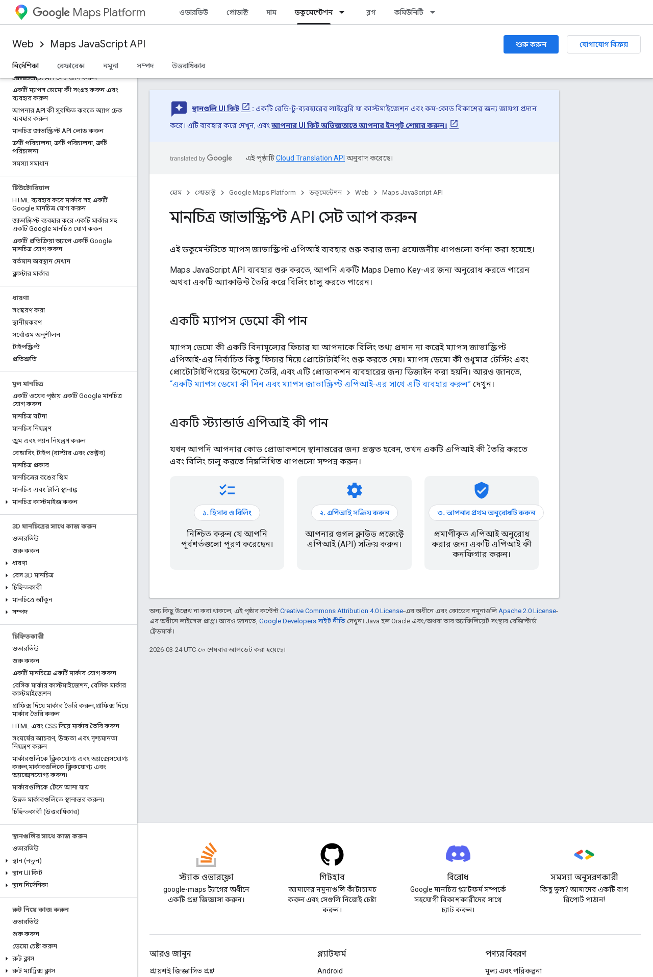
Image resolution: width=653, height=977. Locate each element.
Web (23, 44)
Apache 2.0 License (527, 611)
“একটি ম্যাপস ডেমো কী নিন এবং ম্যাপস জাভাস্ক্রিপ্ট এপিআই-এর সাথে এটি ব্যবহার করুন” (320, 384)
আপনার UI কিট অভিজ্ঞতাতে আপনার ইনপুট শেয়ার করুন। (359, 125)
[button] (66, 502)
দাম (272, 12)
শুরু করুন (531, 44)
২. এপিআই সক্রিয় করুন (354, 512)
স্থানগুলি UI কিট (215, 108)
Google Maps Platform (262, 192)
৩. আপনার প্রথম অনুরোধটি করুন (486, 512)
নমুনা (110, 65)
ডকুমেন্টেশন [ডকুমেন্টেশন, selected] (314, 12)
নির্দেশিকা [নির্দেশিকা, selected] (25, 65)
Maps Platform (89, 12)
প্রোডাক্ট (237, 12)
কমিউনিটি (408, 12)
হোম (176, 192)
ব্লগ (371, 12)
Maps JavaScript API (97, 44)
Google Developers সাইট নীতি (302, 621)
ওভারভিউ (193, 12)
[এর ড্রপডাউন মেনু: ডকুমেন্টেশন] (345, 12)
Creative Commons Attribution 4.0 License (341, 611)
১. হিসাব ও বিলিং (227, 512)
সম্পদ (145, 65)
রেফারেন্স (71, 65)
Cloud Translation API (310, 158)
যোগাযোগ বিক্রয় (604, 44)
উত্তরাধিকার (188, 65)
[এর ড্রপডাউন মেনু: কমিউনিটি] (435, 12)
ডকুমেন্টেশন (325, 192)
